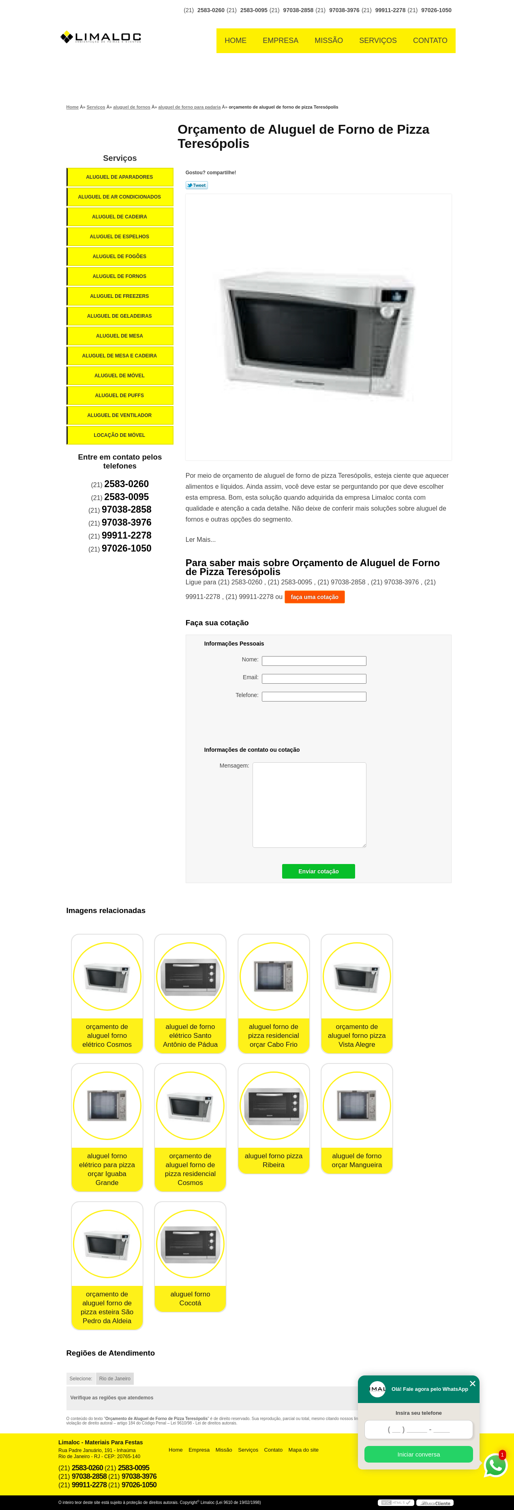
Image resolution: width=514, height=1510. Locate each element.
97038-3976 (344, 10)
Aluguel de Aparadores (120, 177)
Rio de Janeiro (115, 1379)
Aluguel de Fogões (120, 256)
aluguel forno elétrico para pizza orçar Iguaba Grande (107, 1169)
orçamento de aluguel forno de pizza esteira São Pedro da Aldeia (107, 1307)
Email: (304, 679)
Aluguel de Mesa (120, 336)
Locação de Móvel (120, 435)
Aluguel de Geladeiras (120, 316)
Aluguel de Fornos (120, 276)
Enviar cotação (318, 871)
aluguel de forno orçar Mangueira (357, 1160)
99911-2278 (390, 10)
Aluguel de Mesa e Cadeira (120, 356)
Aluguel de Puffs (120, 395)
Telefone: (301, 697)
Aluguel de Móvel (120, 376)
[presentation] (309, 725)
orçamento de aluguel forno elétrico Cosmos (107, 1035)
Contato (430, 40)
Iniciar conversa (418, 1454)
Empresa (280, 40)
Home (235, 40)
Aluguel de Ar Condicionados (120, 197)
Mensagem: (293, 805)
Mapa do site (304, 1450)
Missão (329, 40)
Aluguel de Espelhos (120, 237)
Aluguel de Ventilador (120, 415)
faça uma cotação (315, 597)
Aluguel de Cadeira (120, 217)
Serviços (378, 40)
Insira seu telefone (419, 1413)
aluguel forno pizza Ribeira (274, 1160)
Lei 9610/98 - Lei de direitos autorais (203, 1423)
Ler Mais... (201, 539)
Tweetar (197, 185)
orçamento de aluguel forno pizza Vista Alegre (357, 1035)
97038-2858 (298, 10)
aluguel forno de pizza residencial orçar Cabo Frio (273, 1035)
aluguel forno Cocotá (190, 1298)
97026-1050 (436, 10)
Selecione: (81, 1379)
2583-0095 (254, 10)
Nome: (304, 661)
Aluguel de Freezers (120, 296)
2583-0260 (211, 10)
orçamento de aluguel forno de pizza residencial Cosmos (190, 1169)
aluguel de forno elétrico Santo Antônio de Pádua (190, 1035)
